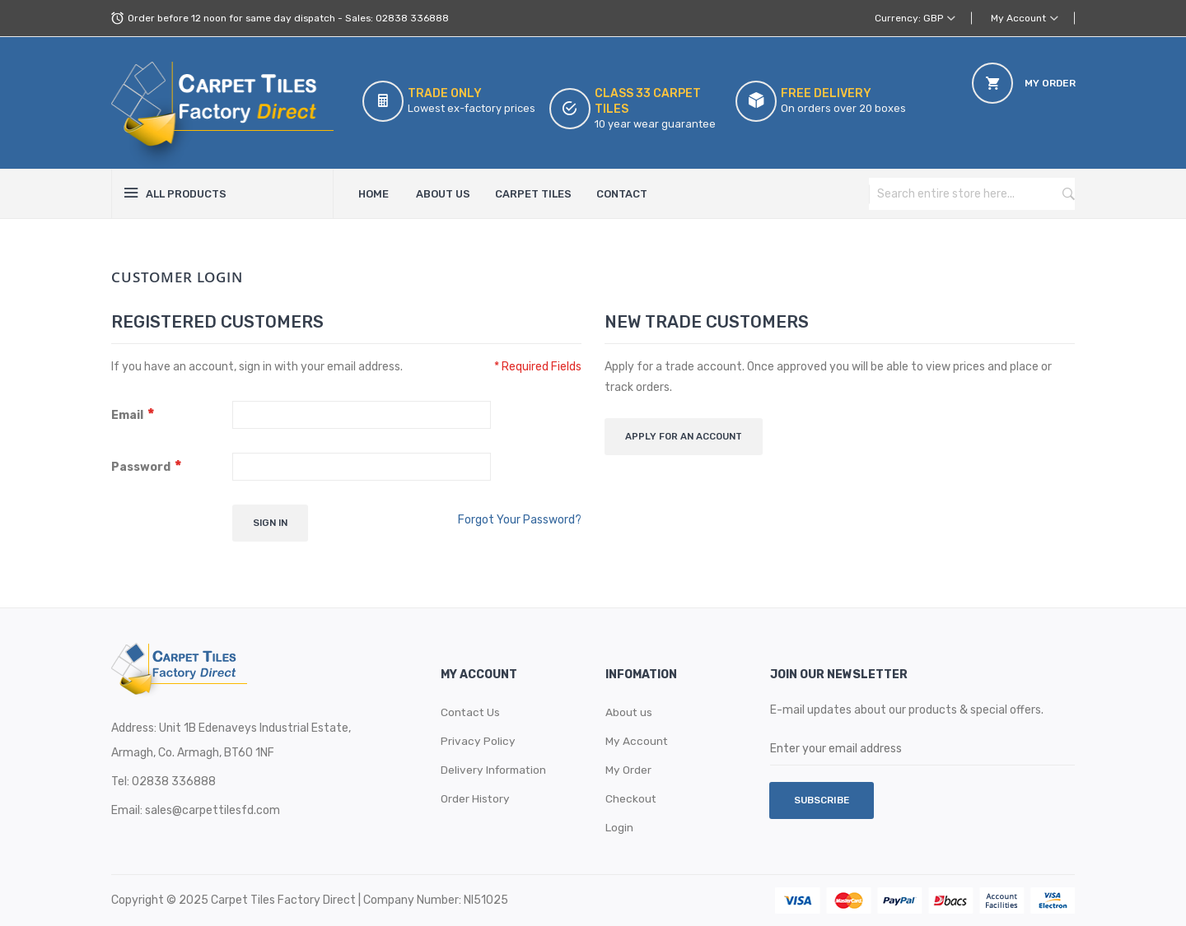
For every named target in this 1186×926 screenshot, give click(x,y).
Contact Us (471, 712)
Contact (621, 194)
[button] (1024, 18)
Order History (476, 798)
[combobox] (955, 194)
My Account (1018, 18)
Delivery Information (495, 769)
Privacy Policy (478, 740)
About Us (443, 194)
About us (629, 712)
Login (619, 827)
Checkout (631, 798)
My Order (628, 769)
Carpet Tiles (533, 194)
